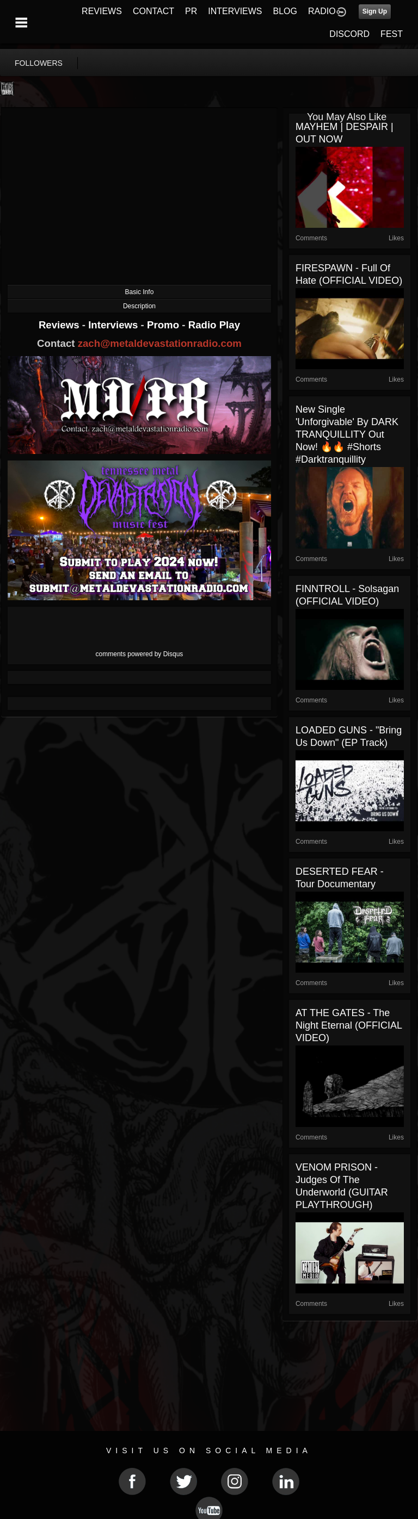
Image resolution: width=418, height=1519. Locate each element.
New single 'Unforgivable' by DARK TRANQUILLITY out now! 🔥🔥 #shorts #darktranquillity (347, 434)
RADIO (322, 11)
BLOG (285, 11)
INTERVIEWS (235, 11)
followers (39, 63)
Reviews (60, 325)
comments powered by (139, 654)
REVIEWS (102, 11)
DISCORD (349, 34)
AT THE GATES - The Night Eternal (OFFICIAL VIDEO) (349, 1025)
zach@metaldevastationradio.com (160, 343)
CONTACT (153, 11)
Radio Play (214, 325)
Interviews (114, 325)
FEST (391, 34)
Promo (164, 325)
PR (191, 11)
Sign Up (374, 11)
